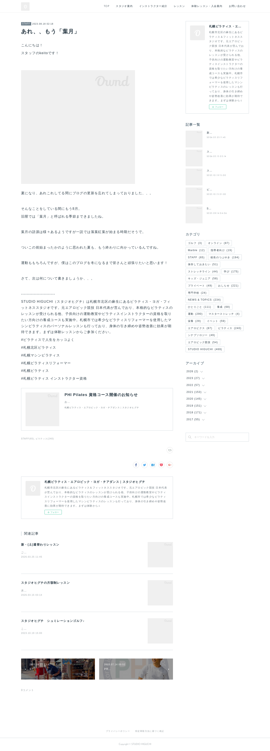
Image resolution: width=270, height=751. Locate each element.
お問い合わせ (237, 6)
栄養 (194, 321)
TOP (106, 6)
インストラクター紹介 (153, 6)
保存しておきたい (203, 264)
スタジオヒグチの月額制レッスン (45, 582)
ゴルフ (195, 243)
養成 (223, 306)
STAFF (26, 24)
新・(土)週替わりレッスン (40, 544)
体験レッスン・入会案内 (206, 6)
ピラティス (229, 328)
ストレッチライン (203, 271)
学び (231, 271)
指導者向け (221, 250)
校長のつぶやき (225, 257)
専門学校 (197, 292)
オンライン (219, 243)
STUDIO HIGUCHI (205, 349)
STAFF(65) (27, 439)
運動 (195, 313)
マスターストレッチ (224, 313)
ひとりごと (199, 306)
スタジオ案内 (124, 6)
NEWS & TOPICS (204, 299)
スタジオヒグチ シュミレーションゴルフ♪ (53, 620)
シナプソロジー (201, 335)
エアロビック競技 (203, 342)
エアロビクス (200, 328)
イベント (216, 321)
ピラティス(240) (45, 439)
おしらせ (228, 285)
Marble (196, 250)
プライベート (200, 285)
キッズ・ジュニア (203, 278)
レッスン (179, 6)
